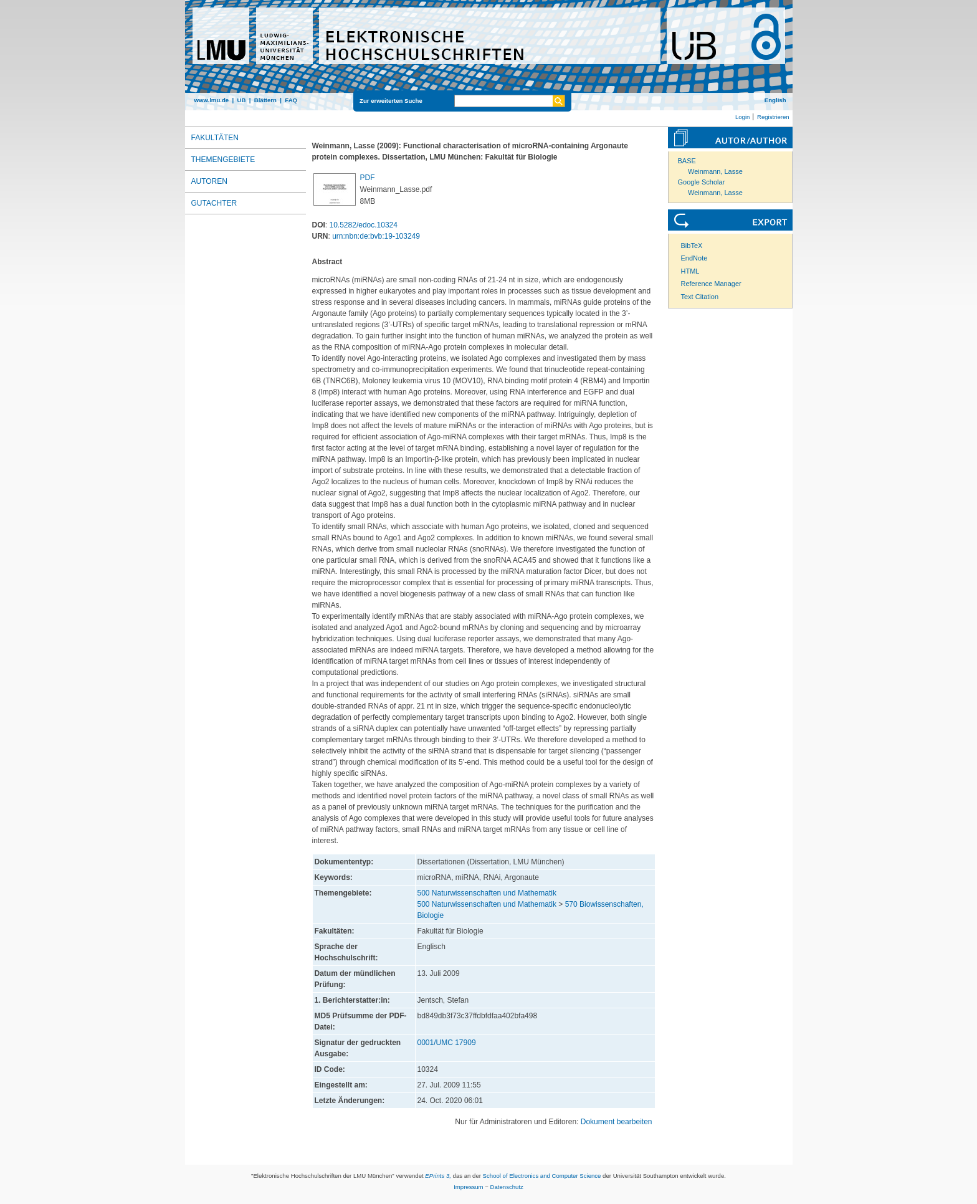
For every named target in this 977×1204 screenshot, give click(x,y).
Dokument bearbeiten (616, 1121)
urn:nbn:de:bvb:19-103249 (376, 236)
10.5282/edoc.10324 (364, 225)
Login (742, 116)
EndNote (694, 258)
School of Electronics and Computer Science (542, 1175)
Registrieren (773, 116)
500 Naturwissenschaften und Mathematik (486, 893)
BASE (687, 161)
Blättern (265, 100)
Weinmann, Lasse (715, 171)
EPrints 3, (438, 1175)
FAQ (291, 100)
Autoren (209, 181)
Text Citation (700, 296)
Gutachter (214, 203)
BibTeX (692, 245)
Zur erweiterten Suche (391, 100)
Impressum (468, 1186)
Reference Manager (711, 283)
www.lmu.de (211, 100)
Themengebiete (223, 159)
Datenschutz (506, 1186)
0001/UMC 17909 (446, 1042)
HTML (690, 271)
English (775, 100)
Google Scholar (701, 182)
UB (241, 100)
